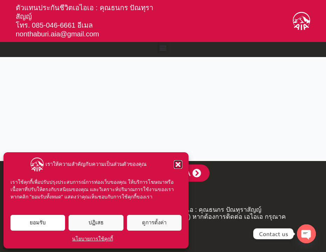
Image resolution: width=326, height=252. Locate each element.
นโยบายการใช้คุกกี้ (92, 238)
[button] (178, 164)
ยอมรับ (38, 222)
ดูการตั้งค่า (154, 222)
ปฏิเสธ (96, 222)
